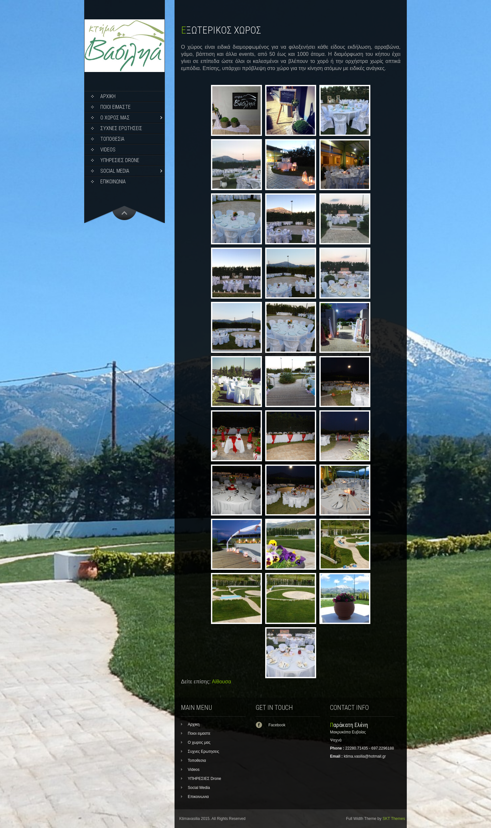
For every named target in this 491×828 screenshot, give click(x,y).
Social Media (114, 171)
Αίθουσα (221, 681)
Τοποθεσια (112, 139)
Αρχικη (107, 96)
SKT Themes (394, 818)
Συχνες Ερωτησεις (121, 128)
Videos (107, 150)
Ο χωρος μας (115, 118)
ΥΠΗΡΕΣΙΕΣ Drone (119, 160)
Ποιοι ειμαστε (115, 107)
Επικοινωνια (113, 182)
